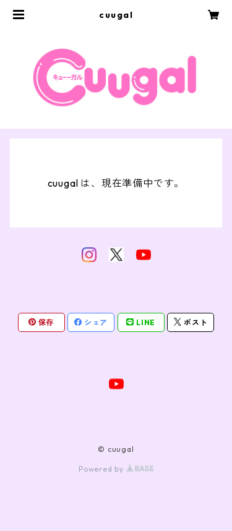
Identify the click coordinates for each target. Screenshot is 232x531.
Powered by (116, 469)
